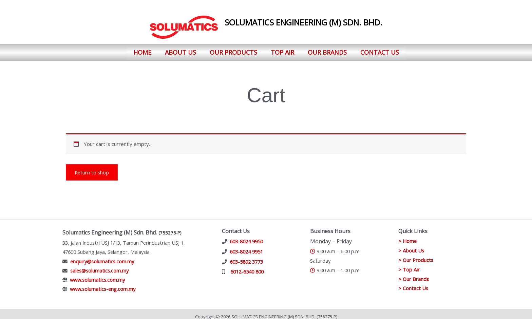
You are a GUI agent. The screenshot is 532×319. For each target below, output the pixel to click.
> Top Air (409, 264)
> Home (407, 235)
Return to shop (92, 167)
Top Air (282, 49)
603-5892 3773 (246, 256)
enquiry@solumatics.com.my (102, 255)
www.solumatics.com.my (97, 274)
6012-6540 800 (247, 266)
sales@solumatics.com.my (99, 265)
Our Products (233, 49)
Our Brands (327, 49)
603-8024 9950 (246, 236)
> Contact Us (413, 283)
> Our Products (416, 254)
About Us (180, 49)
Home (142, 49)
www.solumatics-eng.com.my (102, 283)
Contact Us (379, 49)
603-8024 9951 (246, 246)
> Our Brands (414, 273)
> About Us (411, 245)
